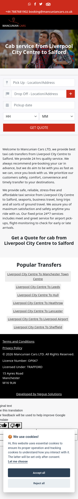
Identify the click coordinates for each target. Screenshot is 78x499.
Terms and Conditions (18, 341)
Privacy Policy (12, 348)
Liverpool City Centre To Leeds (38, 287)
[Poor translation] (15, 425)
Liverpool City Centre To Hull (38, 295)
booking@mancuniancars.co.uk (50, 12)
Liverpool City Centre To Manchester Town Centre (38, 276)
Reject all (39, 483)
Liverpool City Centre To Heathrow (38, 303)
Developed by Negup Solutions (39, 394)
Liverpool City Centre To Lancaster (38, 311)
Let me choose (18, 461)
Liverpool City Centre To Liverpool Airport (38, 319)
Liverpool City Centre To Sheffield (38, 327)
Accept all (39, 472)
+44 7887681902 (17, 12)
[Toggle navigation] (70, 22)
